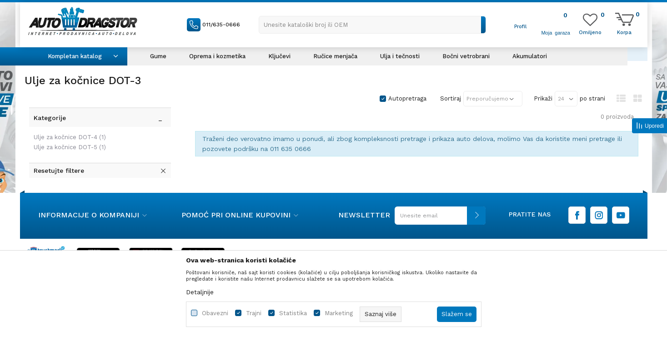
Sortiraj (450, 98)
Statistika (293, 313)
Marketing (339, 313)
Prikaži (543, 98)
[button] (372, 25)
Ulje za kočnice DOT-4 (70, 137)
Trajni (253, 313)
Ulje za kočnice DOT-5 (70, 147)
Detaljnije (200, 292)
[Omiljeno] (590, 31)
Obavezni (215, 313)
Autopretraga (407, 98)
